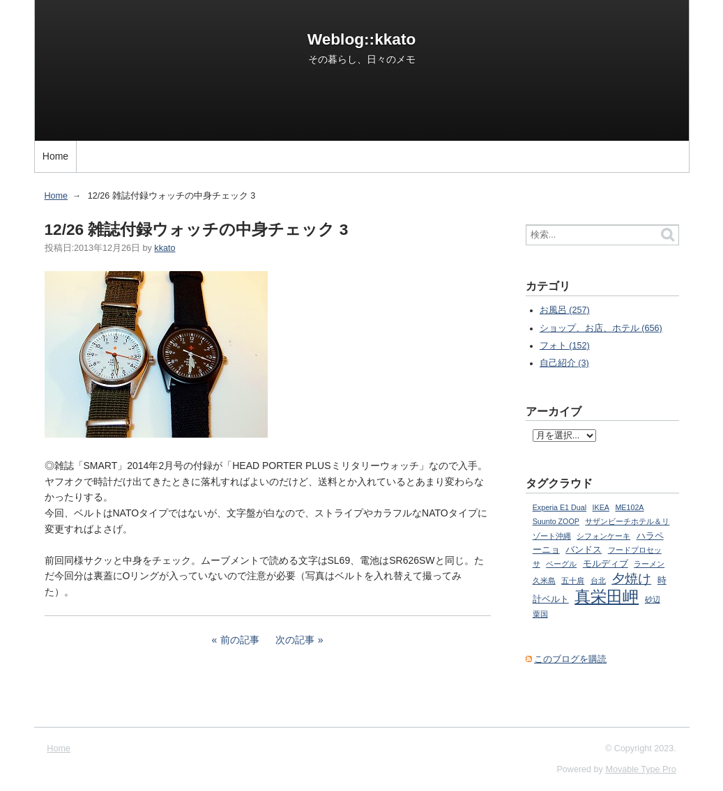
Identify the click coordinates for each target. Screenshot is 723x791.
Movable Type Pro (640, 769)
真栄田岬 (606, 597)
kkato (164, 248)
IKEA (601, 507)
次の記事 (294, 639)
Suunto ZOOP (556, 521)
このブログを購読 (570, 659)
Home (55, 156)
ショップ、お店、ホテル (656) (601, 328)
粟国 (540, 614)
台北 (598, 580)
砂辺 (652, 599)
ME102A (629, 507)
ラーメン (649, 564)
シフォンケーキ (603, 536)
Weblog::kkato (361, 39)
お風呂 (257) (565, 310)
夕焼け (631, 578)
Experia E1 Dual (559, 507)
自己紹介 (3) (564, 363)
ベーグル (561, 564)
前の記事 (239, 639)
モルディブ (605, 564)
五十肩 (572, 580)
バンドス (583, 550)
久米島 (544, 580)
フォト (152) (565, 346)
